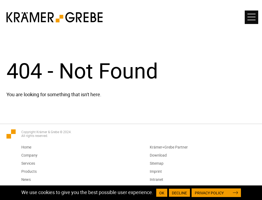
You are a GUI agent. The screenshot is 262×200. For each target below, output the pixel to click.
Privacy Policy (209, 192)
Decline (179, 192)
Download (158, 155)
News (26, 179)
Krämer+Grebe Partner (169, 147)
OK (161, 192)
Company (30, 155)
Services (28, 163)
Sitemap (157, 163)
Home (27, 147)
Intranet (157, 179)
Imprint (156, 171)
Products (29, 171)
